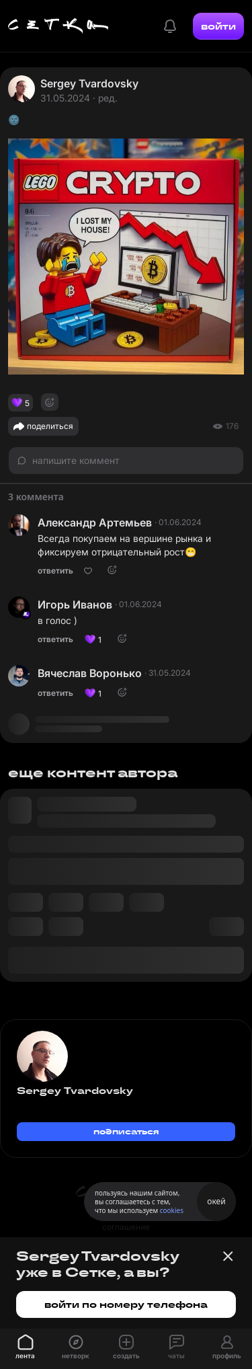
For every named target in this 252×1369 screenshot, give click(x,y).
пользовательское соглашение (126, 1221)
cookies (171, 1210)
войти (218, 26)
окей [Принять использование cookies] (216, 1201)
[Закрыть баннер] (228, 1256)
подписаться (126, 1131)
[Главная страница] (58, 26)
